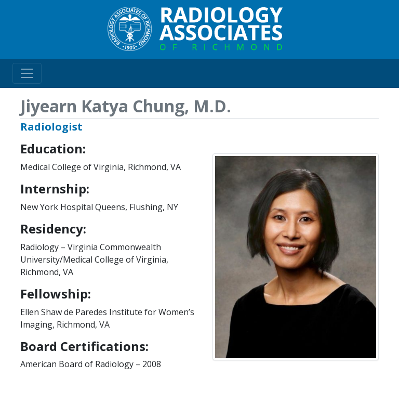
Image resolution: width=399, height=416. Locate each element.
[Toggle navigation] (27, 73)
